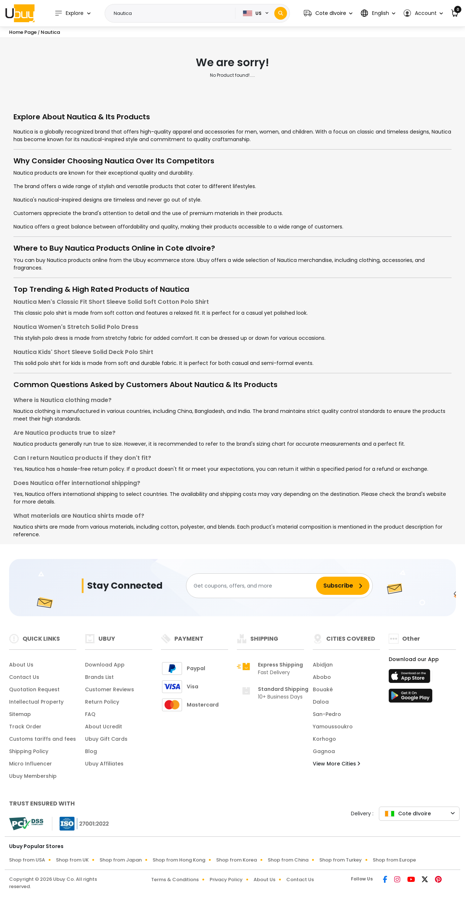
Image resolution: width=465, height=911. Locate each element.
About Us (21, 664)
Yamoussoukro (333, 726)
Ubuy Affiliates (104, 763)
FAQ (90, 714)
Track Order (25, 726)
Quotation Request (34, 689)
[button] (328, 13)
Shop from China (288, 859)
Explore (69, 13)
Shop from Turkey (340, 859)
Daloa (321, 701)
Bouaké (323, 689)
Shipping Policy (28, 751)
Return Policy (102, 701)
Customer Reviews (109, 689)
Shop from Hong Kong (179, 859)
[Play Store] (410, 698)
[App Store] (410, 678)
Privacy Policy (226, 879)
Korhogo (324, 739)
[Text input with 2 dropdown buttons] (172, 13)
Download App (105, 664)
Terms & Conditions (175, 879)
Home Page (23, 32)
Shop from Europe (394, 859)
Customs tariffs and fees (42, 739)
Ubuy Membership (33, 776)
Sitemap (20, 714)
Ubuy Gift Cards (106, 739)
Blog (91, 751)
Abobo (322, 677)
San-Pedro (327, 714)
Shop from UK (72, 859)
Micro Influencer (30, 763)
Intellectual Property (36, 701)
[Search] (280, 13)
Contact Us (24, 677)
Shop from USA (27, 859)
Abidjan (323, 664)
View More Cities (336, 763)
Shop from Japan (121, 859)
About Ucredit (103, 726)
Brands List (99, 677)
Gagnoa (324, 751)
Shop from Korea (236, 859)
